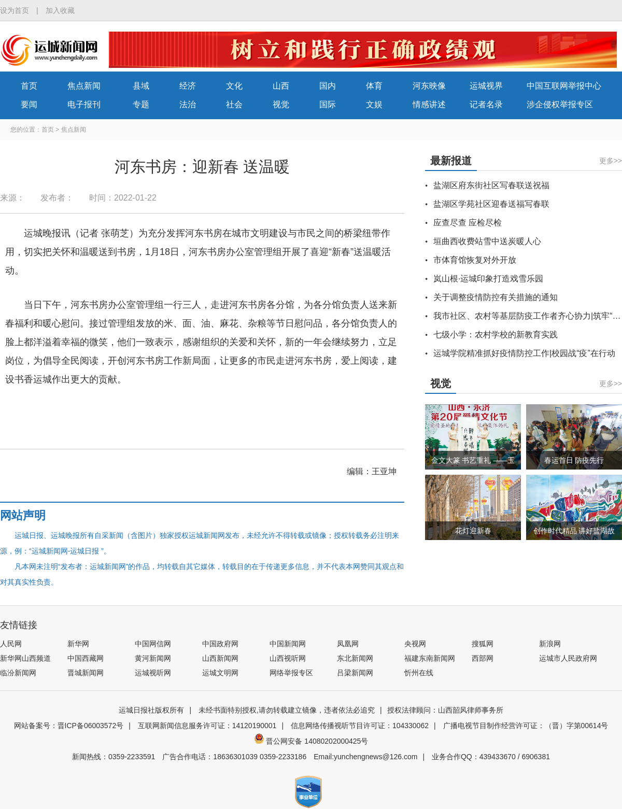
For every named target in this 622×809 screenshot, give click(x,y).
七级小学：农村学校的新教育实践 (495, 334)
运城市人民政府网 (568, 658)
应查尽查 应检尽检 (467, 222)
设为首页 (14, 10)
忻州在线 (418, 673)
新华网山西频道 (25, 658)
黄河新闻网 (153, 658)
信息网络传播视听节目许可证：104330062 (360, 725)
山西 (281, 85)
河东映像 (429, 85)
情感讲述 (429, 104)
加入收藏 (60, 10)
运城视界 (486, 85)
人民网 (11, 644)
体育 (374, 85)
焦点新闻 (84, 85)
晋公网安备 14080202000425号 (311, 741)
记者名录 (486, 104)
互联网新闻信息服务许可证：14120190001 (207, 725)
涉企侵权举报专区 (560, 104)
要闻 (29, 104)
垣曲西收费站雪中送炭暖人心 (487, 241)
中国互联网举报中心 (564, 85)
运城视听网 (153, 673)
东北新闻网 (355, 658)
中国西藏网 (85, 658)
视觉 (281, 104)
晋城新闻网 (85, 673)
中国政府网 (220, 644)
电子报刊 (84, 104)
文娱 (374, 104)
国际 (327, 104)
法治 (187, 104)
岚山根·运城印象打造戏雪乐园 (488, 278)
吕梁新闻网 (355, 673)
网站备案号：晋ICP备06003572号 (69, 725)
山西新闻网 (220, 658)
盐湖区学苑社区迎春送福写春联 (491, 204)
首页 (29, 85)
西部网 (482, 658)
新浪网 (550, 644)
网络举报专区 (291, 673)
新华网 (78, 644)
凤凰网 (348, 644)
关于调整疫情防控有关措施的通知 (495, 297)
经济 (187, 85)
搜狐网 (482, 644)
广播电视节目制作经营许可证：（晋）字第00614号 (526, 725)
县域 (141, 85)
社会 (234, 104)
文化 (234, 85)
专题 (141, 104)
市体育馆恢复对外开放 (474, 260)
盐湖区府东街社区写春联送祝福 (491, 185)
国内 (327, 85)
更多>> (610, 161)
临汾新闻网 (18, 673)
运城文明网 (220, 673)
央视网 (415, 644)
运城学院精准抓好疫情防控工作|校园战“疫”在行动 (524, 353)
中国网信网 (153, 644)
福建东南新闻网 (429, 658)
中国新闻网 (288, 644)
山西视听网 (288, 658)
